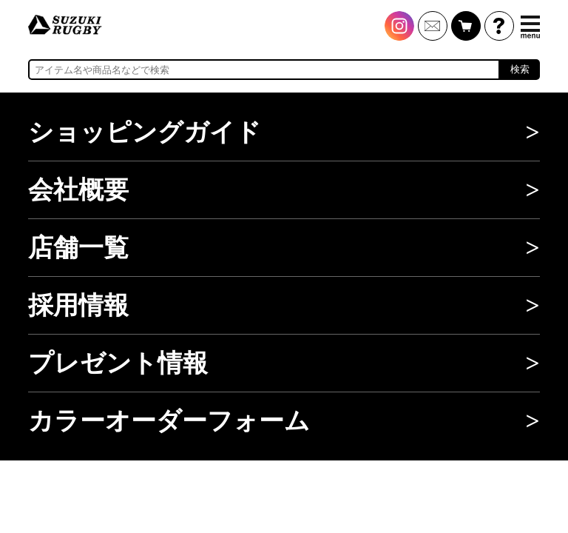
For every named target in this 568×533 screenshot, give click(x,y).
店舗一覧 (78, 247)
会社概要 (78, 190)
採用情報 (78, 305)
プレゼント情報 (118, 363)
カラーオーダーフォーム (169, 421)
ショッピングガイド (144, 132)
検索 (520, 69)
